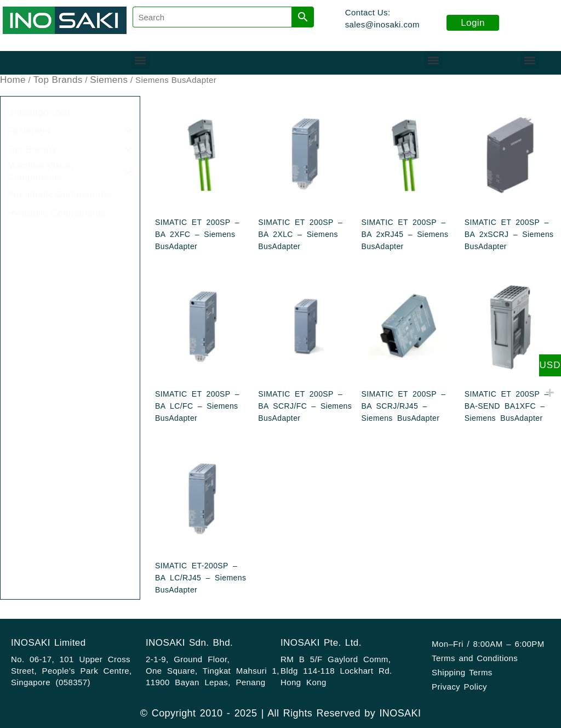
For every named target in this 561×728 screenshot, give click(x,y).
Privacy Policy (459, 686)
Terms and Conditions (475, 658)
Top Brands (58, 80)
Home (13, 80)
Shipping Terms (462, 672)
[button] (140, 60)
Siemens (109, 80)
